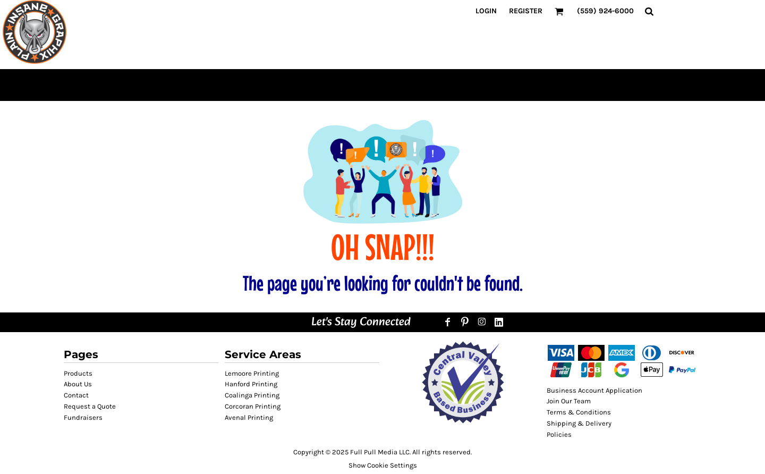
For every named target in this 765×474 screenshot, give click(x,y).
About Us (78, 384)
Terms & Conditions (579, 412)
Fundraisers (83, 417)
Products (78, 373)
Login (486, 10)
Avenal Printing (249, 417)
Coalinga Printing (252, 395)
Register (525, 10)
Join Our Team (569, 401)
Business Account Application (594, 390)
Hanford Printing (251, 384)
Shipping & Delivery (579, 423)
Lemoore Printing (252, 373)
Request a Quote (90, 406)
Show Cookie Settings (382, 465)
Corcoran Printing (252, 406)
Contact (76, 395)
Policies (559, 434)
